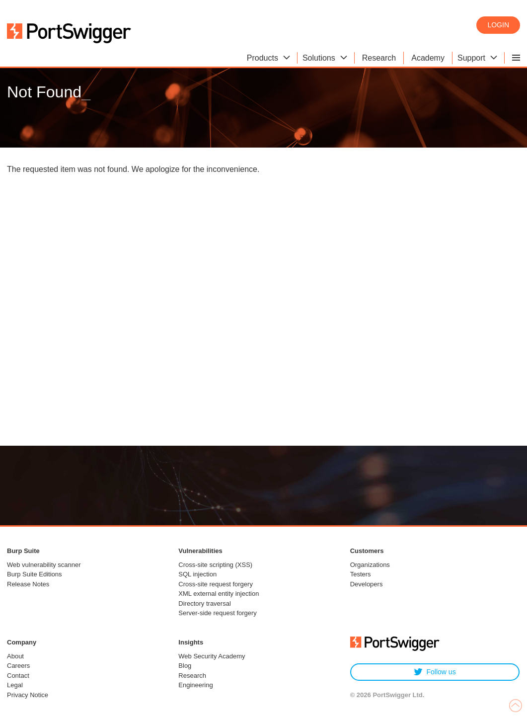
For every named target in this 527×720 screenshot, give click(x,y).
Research (192, 675)
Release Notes (28, 584)
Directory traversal (204, 603)
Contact (18, 675)
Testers (360, 574)
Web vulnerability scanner (44, 564)
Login (498, 25)
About (15, 656)
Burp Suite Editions (34, 574)
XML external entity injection (218, 593)
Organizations (370, 564)
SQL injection (197, 574)
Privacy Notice (27, 695)
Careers (18, 665)
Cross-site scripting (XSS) (215, 564)
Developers (366, 584)
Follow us (435, 672)
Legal (15, 685)
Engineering (195, 685)
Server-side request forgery (217, 613)
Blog (184, 665)
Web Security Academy (211, 656)
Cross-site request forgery (215, 584)
